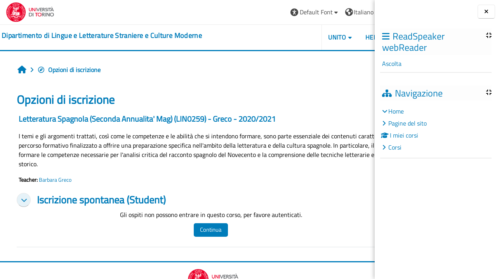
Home (396, 111)
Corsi (394, 147)
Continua (198, 229)
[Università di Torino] (30, 11)
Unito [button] (285, 37)
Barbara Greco (55, 180)
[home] (102, 35)
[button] (263, 12)
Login (355, 12)
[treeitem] (435, 129)
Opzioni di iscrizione (69, 69)
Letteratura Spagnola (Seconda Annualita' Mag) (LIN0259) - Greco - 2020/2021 (147, 119)
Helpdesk (328, 37)
